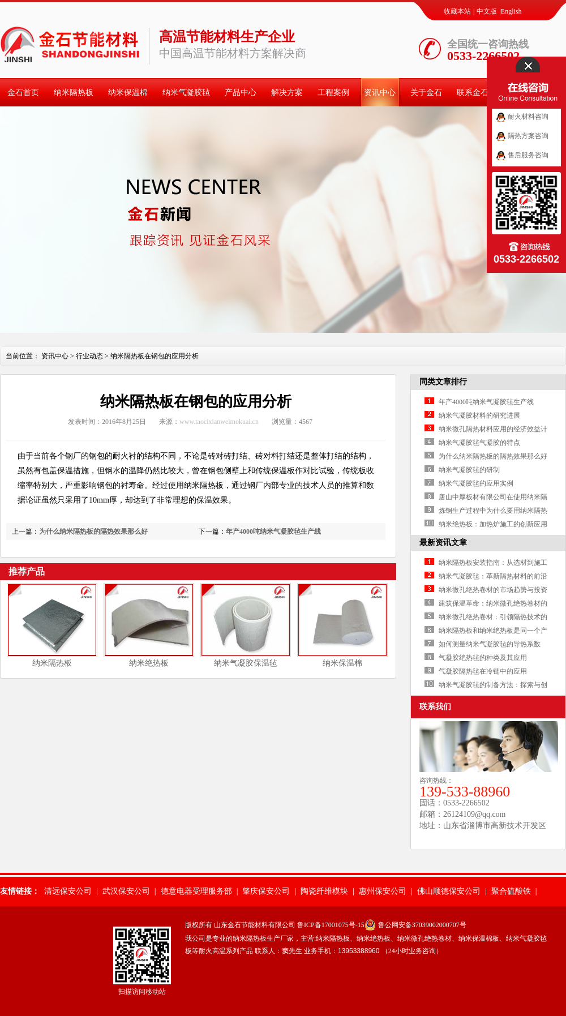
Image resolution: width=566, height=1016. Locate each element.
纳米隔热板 (73, 92)
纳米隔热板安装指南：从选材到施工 (493, 563)
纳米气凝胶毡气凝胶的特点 (479, 443)
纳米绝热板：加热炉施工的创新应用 (493, 524)
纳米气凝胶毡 (186, 92)
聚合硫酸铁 (511, 891)
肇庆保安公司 (266, 891)
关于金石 (426, 92)
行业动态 (89, 356)
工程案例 (333, 92)
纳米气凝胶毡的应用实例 (476, 483)
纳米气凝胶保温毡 (245, 663)
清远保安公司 (68, 891)
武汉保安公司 (126, 891)
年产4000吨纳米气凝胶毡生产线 (273, 531)
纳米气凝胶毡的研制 (469, 470)
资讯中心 (380, 92)
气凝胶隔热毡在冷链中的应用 (483, 671)
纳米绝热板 (149, 663)
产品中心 (240, 92)
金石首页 (23, 92)
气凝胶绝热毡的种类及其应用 (483, 658)
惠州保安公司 (382, 891)
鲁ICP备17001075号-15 (331, 925)
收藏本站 (457, 11)
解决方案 (287, 92)
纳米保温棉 (128, 92)
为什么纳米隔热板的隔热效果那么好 (93, 531)
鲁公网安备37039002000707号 (422, 925)
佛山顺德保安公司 (449, 891)
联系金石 (472, 92)
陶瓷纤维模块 (324, 891)
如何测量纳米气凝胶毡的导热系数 (490, 644)
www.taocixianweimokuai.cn (219, 422)
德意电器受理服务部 (196, 891)
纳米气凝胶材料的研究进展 (479, 415)
